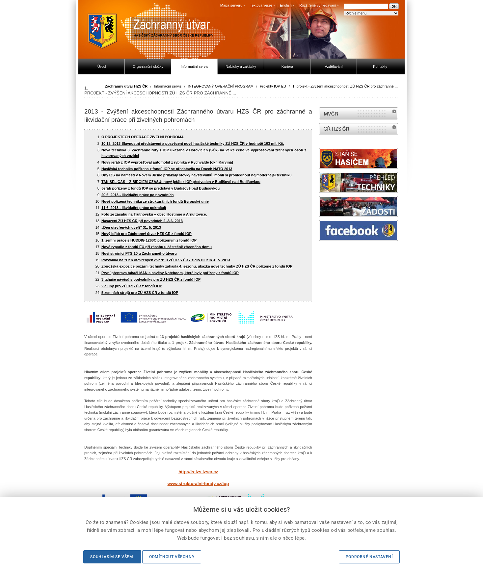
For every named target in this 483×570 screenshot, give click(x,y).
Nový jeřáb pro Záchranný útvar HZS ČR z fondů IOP (146, 234)
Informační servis (167, 86)
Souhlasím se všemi (112, 557)
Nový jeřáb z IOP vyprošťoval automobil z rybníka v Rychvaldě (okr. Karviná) (167, 162)
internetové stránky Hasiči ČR (358, 129)
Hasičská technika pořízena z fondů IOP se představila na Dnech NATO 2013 (166, 169)
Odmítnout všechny (171, 557)
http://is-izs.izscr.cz (198, 471)
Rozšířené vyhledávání (317, 5)
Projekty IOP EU (273, 86)
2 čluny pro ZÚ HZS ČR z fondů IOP (131, 286)
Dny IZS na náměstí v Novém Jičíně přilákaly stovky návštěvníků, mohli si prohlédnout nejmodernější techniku (196, 175)
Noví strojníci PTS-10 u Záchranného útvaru (139, 253)
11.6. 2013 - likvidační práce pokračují (133, 208)
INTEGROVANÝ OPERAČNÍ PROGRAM (221, 86)
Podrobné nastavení (369, 557)
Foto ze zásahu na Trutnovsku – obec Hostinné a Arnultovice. (154, 214)
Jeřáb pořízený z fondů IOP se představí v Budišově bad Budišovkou (160, 188)
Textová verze (261, 5)
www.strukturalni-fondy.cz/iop (198, 483)
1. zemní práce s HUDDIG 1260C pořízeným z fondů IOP (149, 240)
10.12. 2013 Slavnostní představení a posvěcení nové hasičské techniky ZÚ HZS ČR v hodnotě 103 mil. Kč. (192, 143)
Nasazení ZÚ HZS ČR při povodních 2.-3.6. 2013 (142, 221)
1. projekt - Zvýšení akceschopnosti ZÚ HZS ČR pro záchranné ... (345, 86)
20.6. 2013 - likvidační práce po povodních (137, 195)
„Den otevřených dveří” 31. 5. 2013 (131, 227)
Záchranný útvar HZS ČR (126, 86)
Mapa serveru (231, 5)
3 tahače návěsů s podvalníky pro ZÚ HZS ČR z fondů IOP (151, 279)
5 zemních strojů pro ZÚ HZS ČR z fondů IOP (139, 293)
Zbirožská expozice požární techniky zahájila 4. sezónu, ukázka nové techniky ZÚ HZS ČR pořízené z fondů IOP (196, 266)
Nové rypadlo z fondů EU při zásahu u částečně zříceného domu (156, 247)
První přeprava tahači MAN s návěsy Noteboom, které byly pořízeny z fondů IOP (170, 273)
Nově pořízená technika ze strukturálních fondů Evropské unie (155, 201)
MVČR (358, 113)
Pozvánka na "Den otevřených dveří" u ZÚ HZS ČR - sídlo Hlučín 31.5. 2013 (165, 260)
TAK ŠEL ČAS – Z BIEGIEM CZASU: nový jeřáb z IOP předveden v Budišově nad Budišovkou (180, 182)
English (286, 5)
